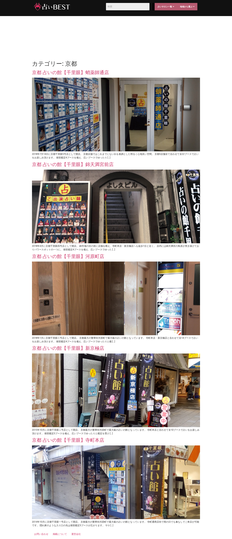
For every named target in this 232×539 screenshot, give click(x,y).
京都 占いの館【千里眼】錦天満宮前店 (73, 164)
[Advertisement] (116, 38)
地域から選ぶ (187, 6)
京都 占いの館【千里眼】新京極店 (68, 348)
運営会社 (76, 534)
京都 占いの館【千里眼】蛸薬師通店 (70, 72)
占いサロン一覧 (166, 6)
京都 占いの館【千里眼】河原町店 (68, 256)
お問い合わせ (41, 534)
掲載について (60, 534)
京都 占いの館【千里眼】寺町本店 (68, 440)
